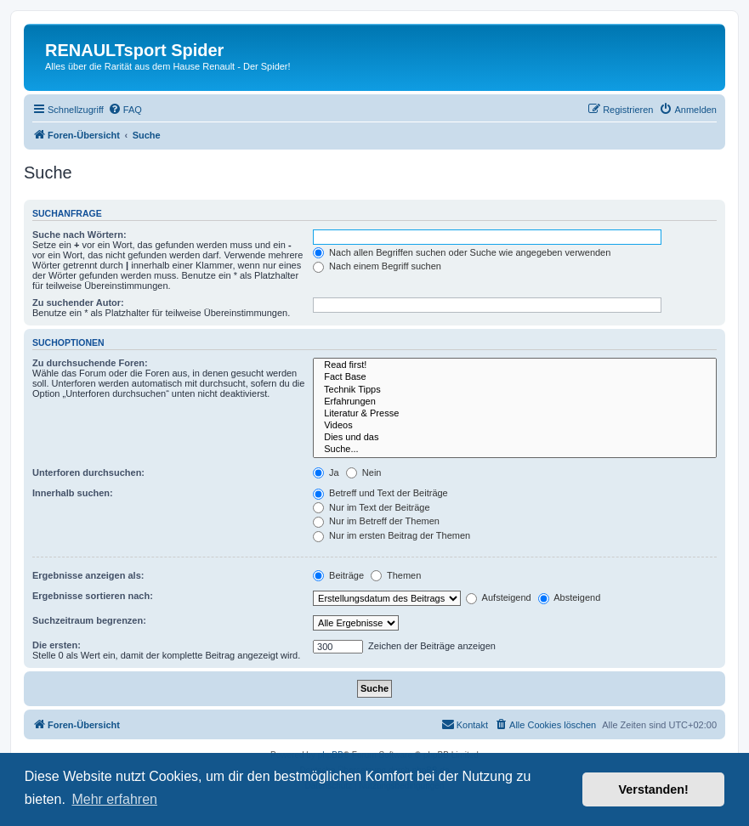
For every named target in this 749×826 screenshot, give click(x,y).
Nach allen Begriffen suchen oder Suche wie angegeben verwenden (461, 252)
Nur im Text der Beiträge (371, 507)
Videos (515, 426)
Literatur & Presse (515, 414)
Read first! (515, 365)
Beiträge (338, 575)
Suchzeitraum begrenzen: (89, 620)
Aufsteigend (498, 597)
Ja (326, 472)
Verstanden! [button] (654, 789)
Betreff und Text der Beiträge (380, 493)
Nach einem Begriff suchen (377, 266)
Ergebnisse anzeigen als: (88, 575)
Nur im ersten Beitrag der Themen (391, 535)
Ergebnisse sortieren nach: (92, 596)
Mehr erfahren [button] (114, 799)
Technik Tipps (515, 390)
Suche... (515, 449)
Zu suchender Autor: (78, 302)
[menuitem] (125, 109)
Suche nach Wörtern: (79, 234)
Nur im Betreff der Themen (376, 521)
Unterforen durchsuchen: (88, 472)
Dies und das (515, 438)
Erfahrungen (515, 402)
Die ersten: (56, 645)
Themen (396, 575)
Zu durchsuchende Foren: (90, 363)
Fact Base (515, 377)
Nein (364, 472)
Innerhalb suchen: (72, 493)
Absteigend (569, 597)
